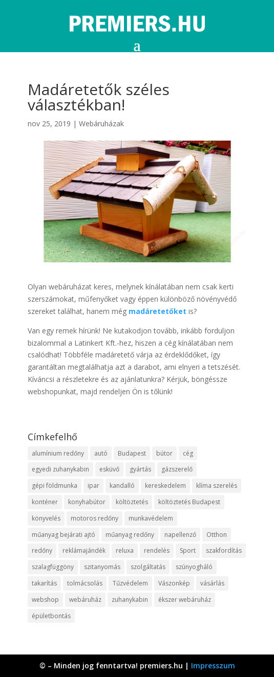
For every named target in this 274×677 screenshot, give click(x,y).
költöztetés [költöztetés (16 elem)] (132, 502)
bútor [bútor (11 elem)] (164, 453)
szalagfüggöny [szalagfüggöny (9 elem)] (53, 566)
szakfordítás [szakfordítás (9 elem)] (224, 550)
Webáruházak (101, 123)
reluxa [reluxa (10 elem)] (125, 550)
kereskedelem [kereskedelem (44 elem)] (165, 485)
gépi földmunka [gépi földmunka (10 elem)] (54, 485)
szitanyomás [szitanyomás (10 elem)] (102, 566)
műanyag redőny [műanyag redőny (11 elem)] (130, 534)
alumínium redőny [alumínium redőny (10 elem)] (58, 453)
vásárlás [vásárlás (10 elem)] (212, 583)
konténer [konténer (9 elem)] (45, 502)
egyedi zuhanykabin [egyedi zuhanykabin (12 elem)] (60, 469)
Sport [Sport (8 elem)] (188, 550)
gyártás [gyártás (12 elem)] (140, 469)
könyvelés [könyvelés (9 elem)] (46, 518)
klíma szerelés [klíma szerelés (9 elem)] (216, 485)
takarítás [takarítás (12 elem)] (44, 583)
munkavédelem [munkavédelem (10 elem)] (151, 518)
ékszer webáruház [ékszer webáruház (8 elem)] (184, 599)
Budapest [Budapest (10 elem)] (132, 453)
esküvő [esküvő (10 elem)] (109, 469)
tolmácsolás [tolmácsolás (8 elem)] (84, 583)
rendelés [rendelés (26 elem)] (157, 550)
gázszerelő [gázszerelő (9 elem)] (177, 469)
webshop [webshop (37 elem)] (45, 599)
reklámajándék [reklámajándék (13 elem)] (84, 550)
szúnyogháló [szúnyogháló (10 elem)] (194, 566)
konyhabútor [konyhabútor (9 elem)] (87, 502)
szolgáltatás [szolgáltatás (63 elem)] (148, 566)
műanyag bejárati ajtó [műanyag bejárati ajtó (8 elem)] (63, 534)
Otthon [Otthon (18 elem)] (216, 534)
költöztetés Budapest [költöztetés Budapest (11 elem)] (189, 502)
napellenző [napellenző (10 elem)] (180, 534)
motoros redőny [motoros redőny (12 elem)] (94, 518)
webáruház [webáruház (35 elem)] (85, 599)
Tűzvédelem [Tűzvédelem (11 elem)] (130, 583)
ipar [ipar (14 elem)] (93, 485)
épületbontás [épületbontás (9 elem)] (51, 616)
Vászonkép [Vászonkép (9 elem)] (174, 583)
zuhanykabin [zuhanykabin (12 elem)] (130, 599)
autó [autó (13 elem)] (101, 453)
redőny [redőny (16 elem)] (42, 550)
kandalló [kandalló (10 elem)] (122, 485)
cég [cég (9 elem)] (188, 453)
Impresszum (213, 665)
